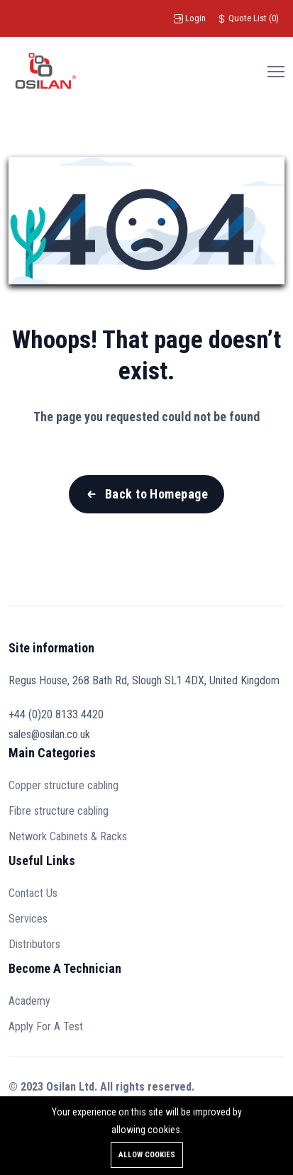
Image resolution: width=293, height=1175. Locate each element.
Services (28, 918)
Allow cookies (146, 1154)
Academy (29, 1001)
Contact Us (33, 893)
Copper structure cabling (63, 785)
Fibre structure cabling (59, 811)
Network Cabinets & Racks (68, 836)
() (248, 18)
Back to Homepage (156, 493)
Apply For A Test (46, 1026)
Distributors (34, 944)
